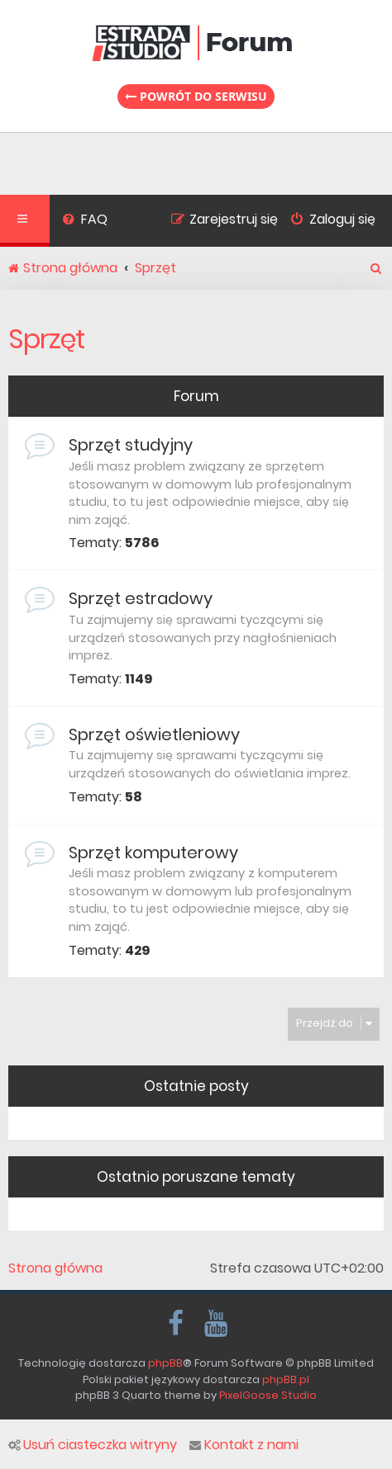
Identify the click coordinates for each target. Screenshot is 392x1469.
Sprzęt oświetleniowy (154, 734)
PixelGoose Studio (268, 1395)
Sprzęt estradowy (141, 598)
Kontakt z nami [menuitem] (244, 1445)
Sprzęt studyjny (131, 444)
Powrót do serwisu (196, 96)
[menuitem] (85, 221)
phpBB (165, 1363)
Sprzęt (46, 338)
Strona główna (55, 1268)
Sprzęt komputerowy (153, 852)
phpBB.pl (285, 1379)
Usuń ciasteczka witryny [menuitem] (92, 1445)
